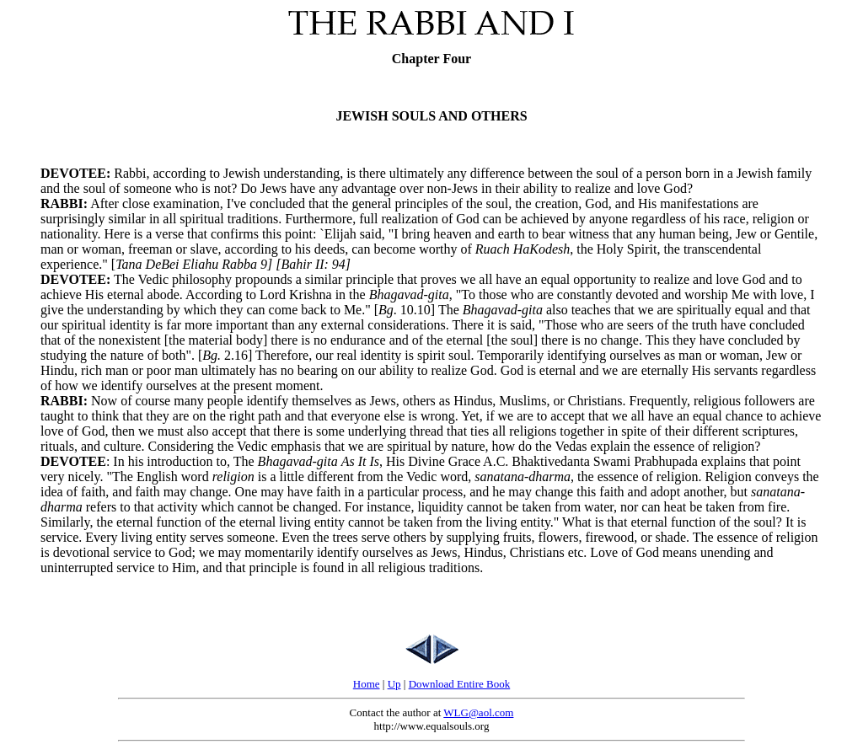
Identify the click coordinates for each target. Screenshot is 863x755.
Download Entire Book (460, 683)
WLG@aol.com (478, 712)
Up (394, 683)
